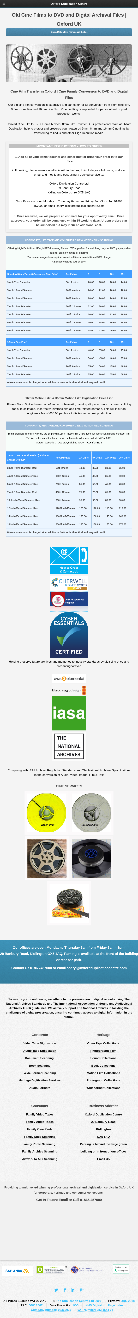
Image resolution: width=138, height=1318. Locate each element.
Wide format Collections (103, 1088)
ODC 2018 (128, 1301)
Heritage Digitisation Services (40, 1080)
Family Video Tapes (39, 1114)
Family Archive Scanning (39, 1151)
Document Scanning (40, 1058)
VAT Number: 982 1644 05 (95, 1309)
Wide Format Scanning (40, 1073)
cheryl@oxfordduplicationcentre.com (97, 968)
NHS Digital (94, 1305)
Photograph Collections (103, 1080)
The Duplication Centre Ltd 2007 (78, 1301)
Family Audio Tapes (40, 1122)
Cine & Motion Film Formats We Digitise (69, 32)
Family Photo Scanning (39, 1144)
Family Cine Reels (39, 1129)
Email (63, 1200)
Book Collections (103, 1065)
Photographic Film (103, 1050)
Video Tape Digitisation (39, 1043)
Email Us (103, 1159)
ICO (76, 1305)
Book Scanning (40, 1065)
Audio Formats (39, 1088)
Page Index (116, 1305)
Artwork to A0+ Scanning (39, 1159)
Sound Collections (103, 1058)
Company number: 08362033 (51, 1309)
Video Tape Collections (103, 1043)
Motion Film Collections (103, 1073)
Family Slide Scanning (40, 1136)
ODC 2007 (36, 1305)
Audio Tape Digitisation (39, 1050)
